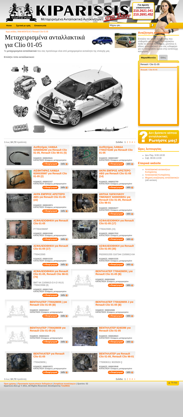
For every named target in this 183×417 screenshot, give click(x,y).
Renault (35, 32)
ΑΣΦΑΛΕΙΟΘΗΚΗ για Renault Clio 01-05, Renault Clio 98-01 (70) (50, 274)
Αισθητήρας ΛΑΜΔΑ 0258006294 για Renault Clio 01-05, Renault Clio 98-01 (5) (50, 150)
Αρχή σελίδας (11, 32)
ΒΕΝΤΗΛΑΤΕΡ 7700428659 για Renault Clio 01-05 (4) (48, 329)
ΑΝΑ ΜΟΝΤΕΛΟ (24, 32)
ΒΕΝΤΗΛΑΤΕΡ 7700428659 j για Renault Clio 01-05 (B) (114, 273)
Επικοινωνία (40, 25)
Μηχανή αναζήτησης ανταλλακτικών (162, 177)
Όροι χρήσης (10, 384)
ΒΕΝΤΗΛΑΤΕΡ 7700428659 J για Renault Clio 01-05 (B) (114, 303)
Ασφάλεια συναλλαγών (65, 384)
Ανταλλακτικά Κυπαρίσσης (157, 175)
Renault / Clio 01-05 (149, 70)
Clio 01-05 (44, 32)
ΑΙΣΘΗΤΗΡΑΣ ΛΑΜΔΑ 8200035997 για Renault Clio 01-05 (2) (50, 173)
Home (9, 25)
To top (174, 382)
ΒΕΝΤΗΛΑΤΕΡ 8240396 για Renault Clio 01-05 (115, 329)
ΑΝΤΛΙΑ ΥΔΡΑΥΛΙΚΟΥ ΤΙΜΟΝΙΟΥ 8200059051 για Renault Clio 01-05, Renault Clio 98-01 (115, 198)
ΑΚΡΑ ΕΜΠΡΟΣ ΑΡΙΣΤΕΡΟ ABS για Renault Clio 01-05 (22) (49, 197)
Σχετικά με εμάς (23, 25)
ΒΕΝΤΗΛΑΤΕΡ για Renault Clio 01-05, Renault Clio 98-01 (116, 355)
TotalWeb (65, 386)
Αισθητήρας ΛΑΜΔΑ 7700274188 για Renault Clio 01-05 (116, 150)
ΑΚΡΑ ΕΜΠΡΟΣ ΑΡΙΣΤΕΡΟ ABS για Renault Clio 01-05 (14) (115, 173)
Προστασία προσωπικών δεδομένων (35, 384)
